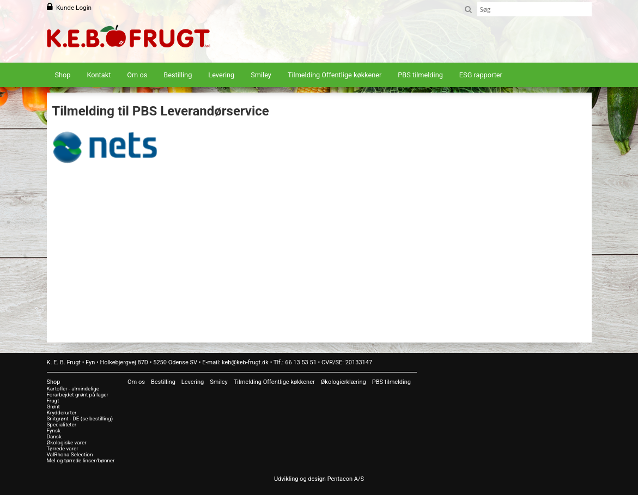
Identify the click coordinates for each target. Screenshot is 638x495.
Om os (137, 75)
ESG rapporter (480, 75)
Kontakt (99, 75)
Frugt (53, 401)
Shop (63, 75)
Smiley (261, 75)
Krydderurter (62, 412)
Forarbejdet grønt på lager (77, 395)
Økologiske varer (67, 442)
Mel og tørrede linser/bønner (81, 460)
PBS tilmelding (420, 75)
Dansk (54, 436)
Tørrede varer (62, 448)
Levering (221, 75)
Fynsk (54, 430)
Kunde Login (74, 7)
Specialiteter (62, 424)
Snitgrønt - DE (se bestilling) (80, 418)
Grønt (53, 407)
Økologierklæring (343, 382)
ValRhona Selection (70, 454)
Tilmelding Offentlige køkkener (334, 75)
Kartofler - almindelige (73, 389)
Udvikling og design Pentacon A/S (319, 478)
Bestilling (177, 75)
